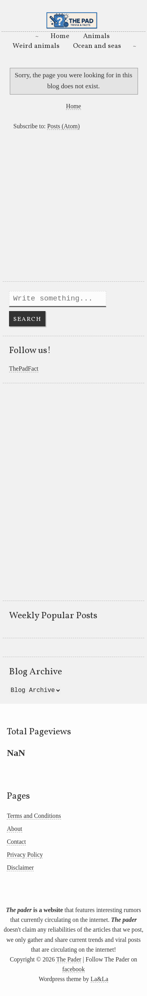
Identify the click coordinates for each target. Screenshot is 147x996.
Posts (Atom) (63, 126)
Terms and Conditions (34, 815)
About (14, 828)
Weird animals (36, 46)
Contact (16, 841)
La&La (99, 979)
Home (60, 36)
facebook (73, 969)
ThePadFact (23, 368)
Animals (96, 36)
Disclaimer (20, 867)
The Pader (68, 959)
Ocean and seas (97, 46)
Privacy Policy (25, 854)
